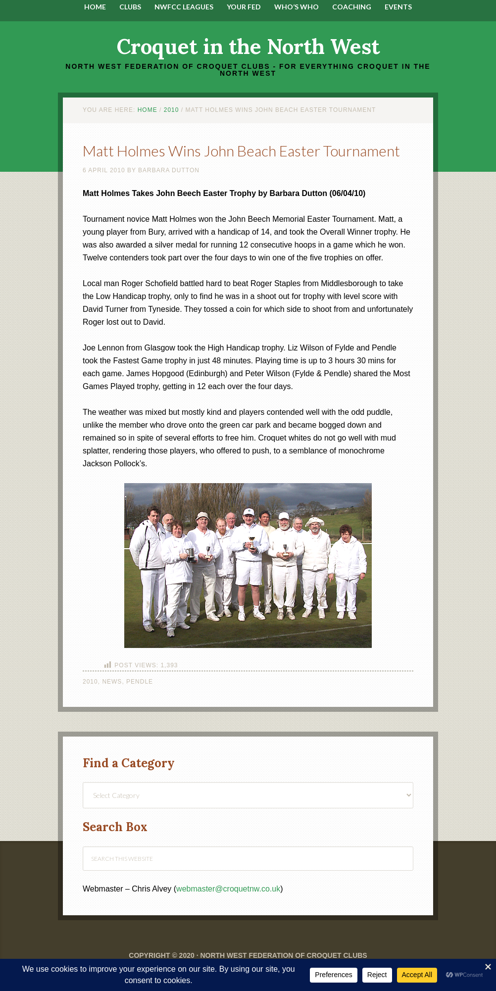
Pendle (139, 681)
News (112, 681)
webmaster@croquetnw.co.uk (228, 889)
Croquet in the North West (248, 46)
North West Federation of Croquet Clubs (283, 955)
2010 (90, 681)
